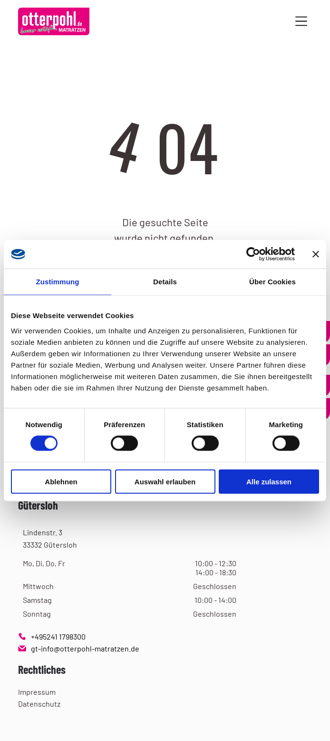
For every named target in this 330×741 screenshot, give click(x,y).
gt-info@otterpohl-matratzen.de (85, 648)
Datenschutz (39, 703)
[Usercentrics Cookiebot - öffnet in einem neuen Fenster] (253, 254)
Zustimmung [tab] (57, 282)
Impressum (37, 691)
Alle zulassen (268, 482)
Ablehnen (61, 482)
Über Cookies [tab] (272, 282)
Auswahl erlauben (165, 482)
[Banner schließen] (315, 254)
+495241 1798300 (58, 636)
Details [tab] (165, 282)
